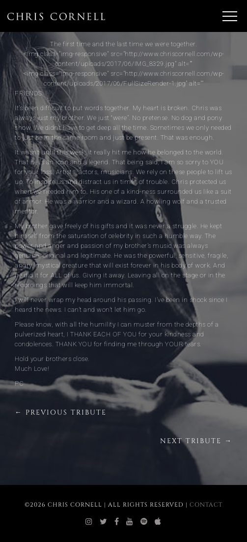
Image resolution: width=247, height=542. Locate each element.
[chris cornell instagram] (89, 521)
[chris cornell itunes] (158, 521)
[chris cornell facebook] (116, 521)
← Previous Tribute (61, 412)
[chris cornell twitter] (104, 521)
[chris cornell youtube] (130, 521)
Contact (206, 505)
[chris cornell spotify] (144, 521)
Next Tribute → (196, 441)
